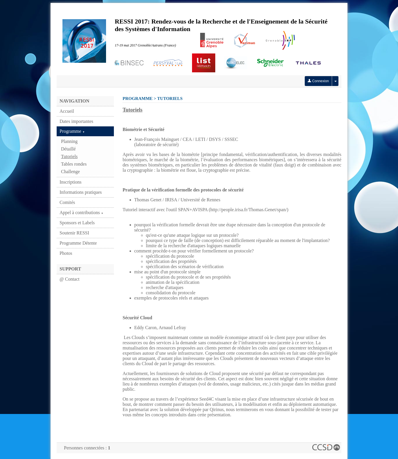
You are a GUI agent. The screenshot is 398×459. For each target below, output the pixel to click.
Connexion (318, 81)
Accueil (67, 111)
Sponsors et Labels (77, 222)
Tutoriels (69, 156)
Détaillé (68, 148)
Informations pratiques (81, 192)
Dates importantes (76, 121)
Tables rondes (74, 164)
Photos (66, 253)
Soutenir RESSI (74, 232)
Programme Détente (78, 243)
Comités (67, 202)
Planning (69, 141)
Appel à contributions (81, 212)
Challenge (70, 171)
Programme (72, 131)
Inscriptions (71, 182)
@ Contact (70, 279)
